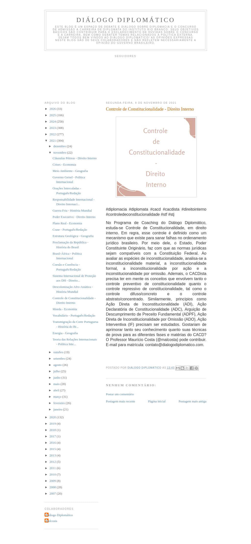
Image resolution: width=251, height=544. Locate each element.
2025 (53, 115)
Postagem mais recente (120, 401)
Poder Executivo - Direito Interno (73, 217)
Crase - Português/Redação (69, 229)
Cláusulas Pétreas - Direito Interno (74, 158)
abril (56, 390)
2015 (53, 449)
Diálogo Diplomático (125, 19)
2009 (53, 481)
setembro (59, 358)
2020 (53, 417)
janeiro (58, 409)
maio (57, 384)
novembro (60, 152)
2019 (53, 423)
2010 (53, 474)
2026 (53, 109)
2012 (53, 462)
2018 (53, 430)
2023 (53, 128)
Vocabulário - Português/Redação (73, 315)
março (57, 396)
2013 (53, 455)
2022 (53, 134)
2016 (53, 442)
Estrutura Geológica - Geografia (72, 236)
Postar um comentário (120, 394)
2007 (53, 493)
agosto (58, 365)
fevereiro (59, 403)
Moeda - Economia (64, 309)
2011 (53, 468)
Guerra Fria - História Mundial (72, 210)
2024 (53, 121)
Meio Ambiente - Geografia (70, 171)
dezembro (60, 146)
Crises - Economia (64, 164)
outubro (58, 352)
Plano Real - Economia (67, 223)
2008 (53, 487)
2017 (53, 436)
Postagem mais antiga (192, 401)
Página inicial (156, 401)
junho (57, 377)
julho (57, 371)
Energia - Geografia (65, 333)
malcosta (51, 521)
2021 (53, 140)
